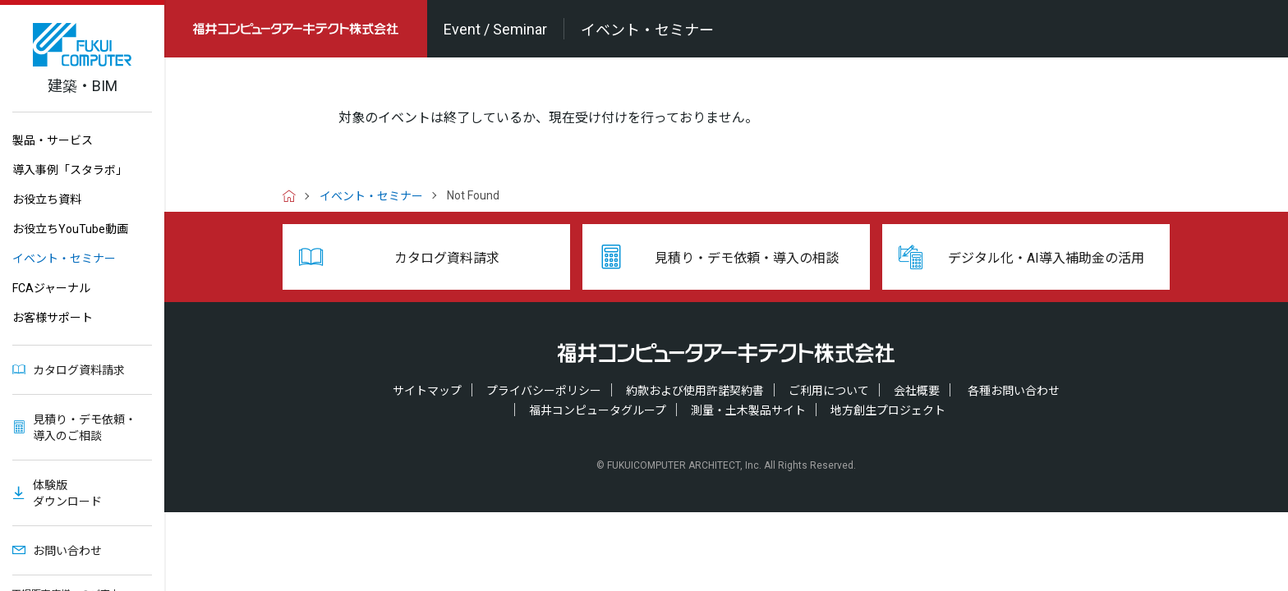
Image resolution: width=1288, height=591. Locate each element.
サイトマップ (427, 390)
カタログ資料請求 (79, 370)
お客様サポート (52, 317)
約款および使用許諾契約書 (695, 390)
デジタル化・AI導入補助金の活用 (1046, 258)
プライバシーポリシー (543, 390)
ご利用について (829, 390)
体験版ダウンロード (67, 493)
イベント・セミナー (64, 258)
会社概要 (917, 390)
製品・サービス (52, 140)
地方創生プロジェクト (887, 410)
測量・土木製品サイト (748, 410)
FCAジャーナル (51, 288)
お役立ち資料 (46, 199)
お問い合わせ (67, 550)
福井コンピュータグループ (597, 410)
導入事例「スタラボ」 (69, 169)
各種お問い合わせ (1014, 390)
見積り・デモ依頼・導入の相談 (747, 258)
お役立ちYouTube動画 (70, 229)
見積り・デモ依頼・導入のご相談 (84, 427)
